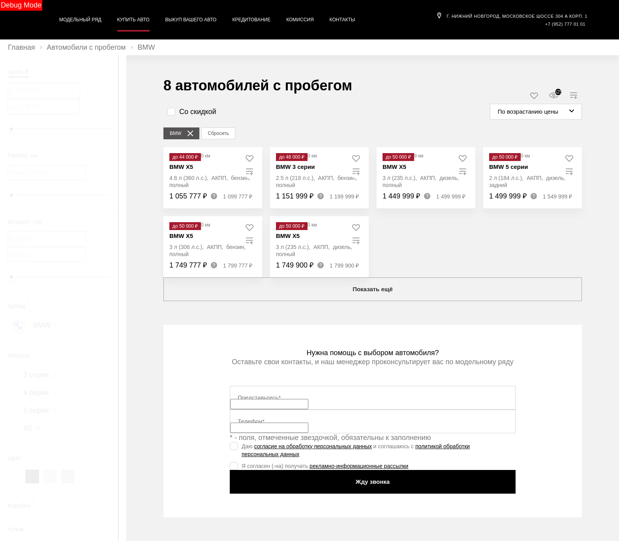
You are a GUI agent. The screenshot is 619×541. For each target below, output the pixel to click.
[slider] (11, 129)
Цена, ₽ (18, 71)
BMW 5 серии (508, 166)
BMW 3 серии (295, 166)
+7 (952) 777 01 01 (565, 24)
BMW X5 (181, 166)
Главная (21, 47)
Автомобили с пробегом (86, 47)
